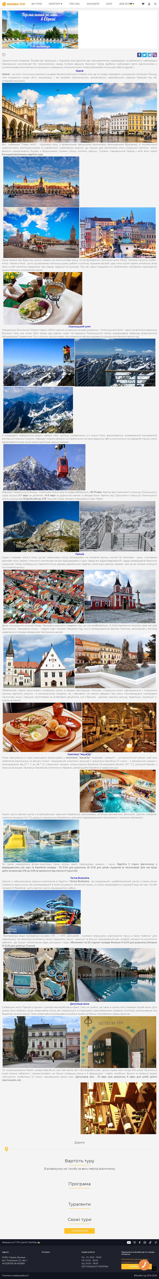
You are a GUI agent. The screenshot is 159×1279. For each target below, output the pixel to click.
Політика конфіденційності (15, 1275)
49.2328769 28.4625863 (13, 1263)
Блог (109, 3)
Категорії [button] (54, 3)
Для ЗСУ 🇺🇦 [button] (125, 3)
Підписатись (137, 1266)
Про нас (74, 3)
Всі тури (37, 3)
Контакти (93, 3)
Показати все (79, 1231)
